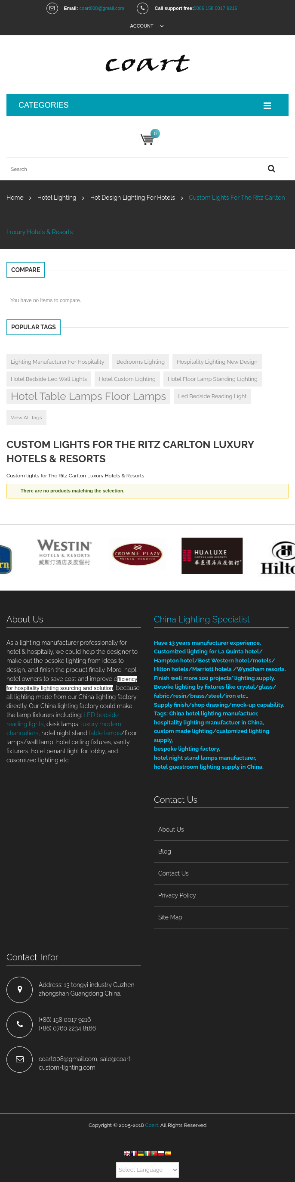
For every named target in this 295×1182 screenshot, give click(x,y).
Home (15, 197)
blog (164, 851)
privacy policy (177, 895)
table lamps (105, 733)
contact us (173, 873)
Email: (71, 8)
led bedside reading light (212, 396)
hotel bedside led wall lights (49, 379)
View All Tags (26, 418)
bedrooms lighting (141, 362)
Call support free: (174, 8)
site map (170, 917)
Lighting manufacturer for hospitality (57, 362)
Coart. (152, 1125)
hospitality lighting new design (217, 362)
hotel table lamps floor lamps (88, 396)
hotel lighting (57, 197)
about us (171, 829)
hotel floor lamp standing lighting (213, 379)
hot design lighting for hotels (132, 197)
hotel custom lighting (127, 379)
